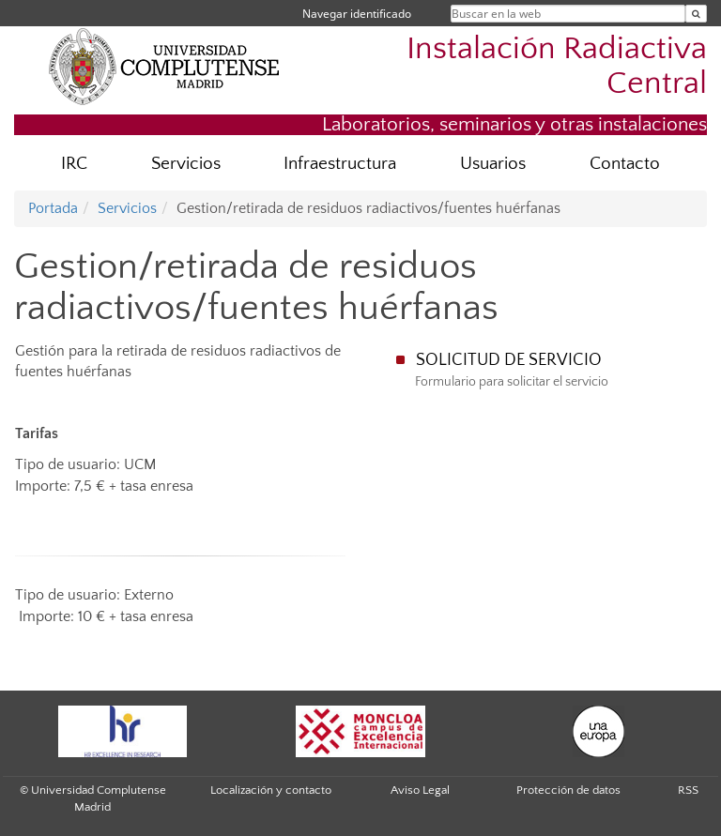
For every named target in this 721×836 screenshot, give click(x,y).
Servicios (186, 164)
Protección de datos (568, 790)
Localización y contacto (270, 790)
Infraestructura (340, 164)
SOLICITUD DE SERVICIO (509, 360)
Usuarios (493, 164)
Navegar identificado (356, 14)
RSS (688, 790)
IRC (74, 164)
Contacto (625, 164)
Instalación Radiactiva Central (557, 66)
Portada (53, 208)
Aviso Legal (420, 790)
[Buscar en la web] (696, 14)
